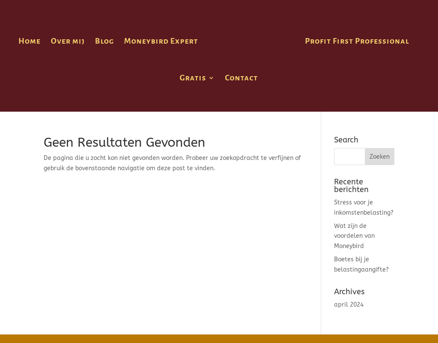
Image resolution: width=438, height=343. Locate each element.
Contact (241, 78)
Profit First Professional (357, 41)
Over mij (68, 41)
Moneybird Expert (161, 41)
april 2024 (349, 304)
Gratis (193, 78)
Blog (104, 41)
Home (29, 41)
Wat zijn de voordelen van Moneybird (354, 236)
